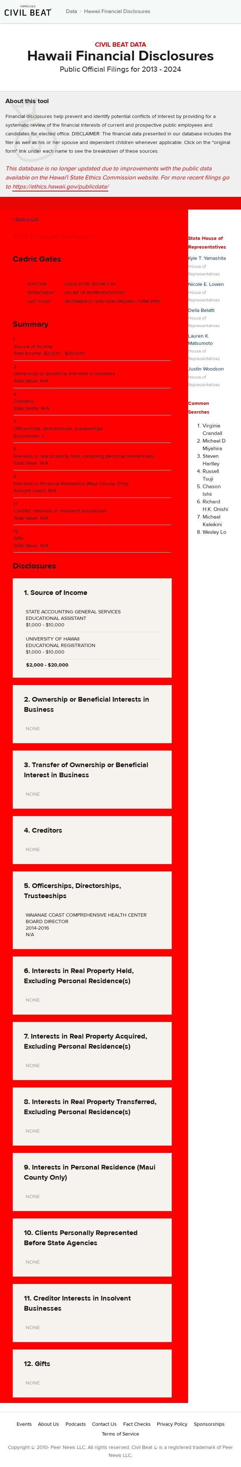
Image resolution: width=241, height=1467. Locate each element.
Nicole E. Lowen (206, 284)
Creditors (23, 401)
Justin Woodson (206, 369)
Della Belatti (201, 310)
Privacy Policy (172, 1424)
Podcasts (76, 1424)
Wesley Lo (215, 532)
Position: (37, 284)
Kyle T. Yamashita (207, 258)
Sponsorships (209, 1424)
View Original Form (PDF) (132, 301)
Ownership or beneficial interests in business (64, 374)
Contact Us (104, 1424)
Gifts (18, 538)
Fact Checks (137, 1424)
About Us (48, 1424)
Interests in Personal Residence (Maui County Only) (70, 484)
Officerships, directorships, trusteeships (58, 429)
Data (71, 11)
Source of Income (33, 346)
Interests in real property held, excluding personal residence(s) (83, 456)
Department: (41, 292)
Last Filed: (39, 301)
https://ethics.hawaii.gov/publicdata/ (60, 187)
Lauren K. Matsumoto (200, 340)
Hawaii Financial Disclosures (117, 11)
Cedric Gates (37, 259)
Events (24, 1424)
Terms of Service (120, 1434)
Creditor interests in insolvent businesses (60, 511)
